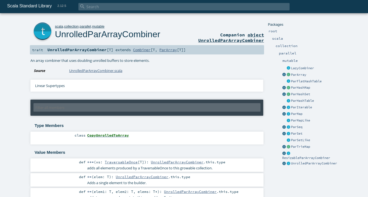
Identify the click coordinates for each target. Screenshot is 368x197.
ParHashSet (300, 94)
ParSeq (296, 127)
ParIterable (301, 107)
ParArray (298, 75)
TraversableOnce (121, 162)
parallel (85, 26)
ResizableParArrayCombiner (306, 158)
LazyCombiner (302, 68)
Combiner (142, 49)
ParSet (296, 133)
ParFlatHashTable (306, 81)
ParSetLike (300, 140)
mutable (98, 26)
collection (71, 26)
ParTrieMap (300, 147)
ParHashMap (300, 87)
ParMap (296, 114)
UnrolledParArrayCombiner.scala (95, 70)
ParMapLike (300, 120)
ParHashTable (302, 101)
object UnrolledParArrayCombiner (231, 37)
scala (59, 26)
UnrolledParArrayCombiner (314, 163)
